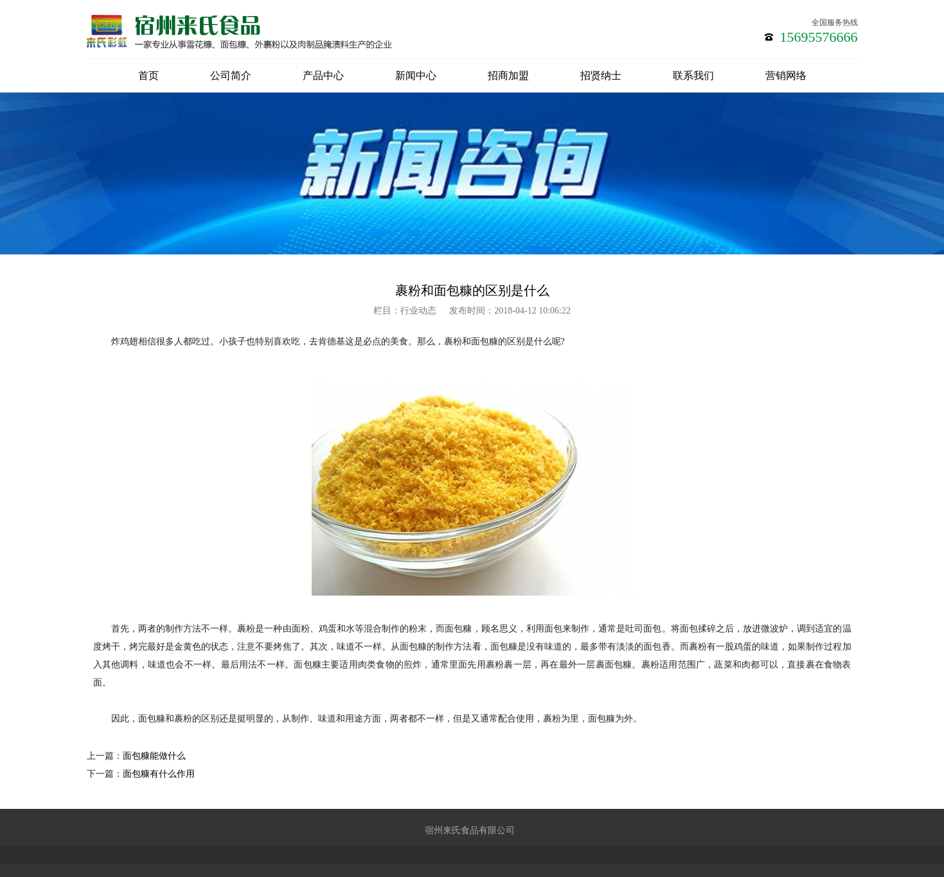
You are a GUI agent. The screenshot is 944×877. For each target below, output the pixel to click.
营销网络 (785, 75)
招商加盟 (508, 75)
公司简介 (230, 75)
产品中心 (323, 75)
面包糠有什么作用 (159, 774)
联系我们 (693, 75)
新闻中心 (415, 75)
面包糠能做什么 (154, 756)
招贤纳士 (600, 75)
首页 (148, 75)
